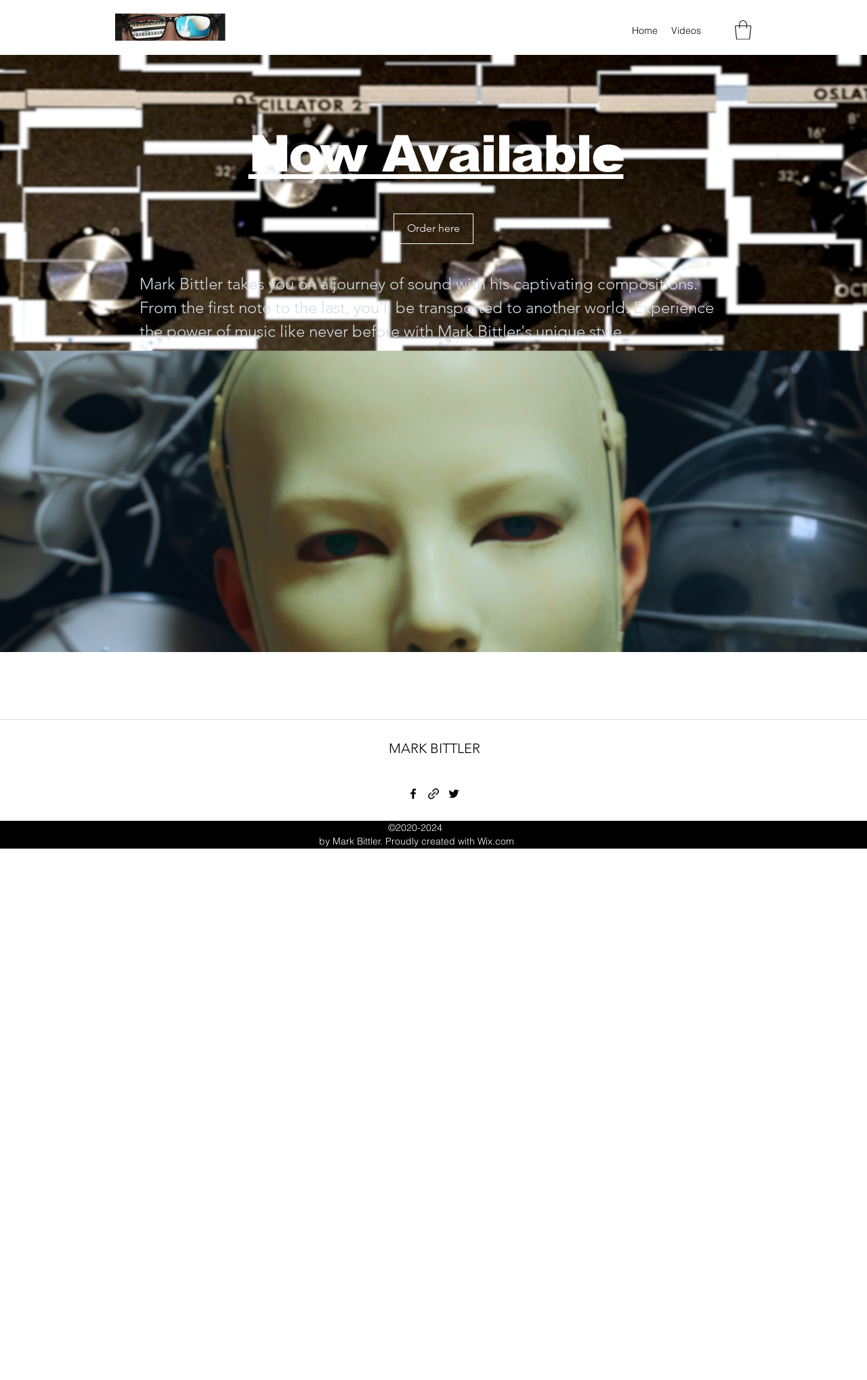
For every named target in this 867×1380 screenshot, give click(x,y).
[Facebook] (413, 793)
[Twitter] (454, 793)
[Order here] (433, 229)
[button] (743, 30)
